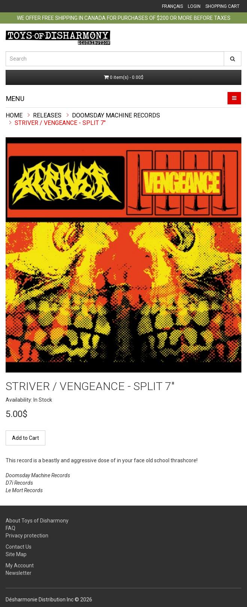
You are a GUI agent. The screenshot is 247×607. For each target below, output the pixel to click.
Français (172, 6)
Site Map (16, 554)
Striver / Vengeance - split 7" (60, 122)
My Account (20, 565)
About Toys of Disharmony (37, 521)
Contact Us (18, 547)
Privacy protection (27, 536)
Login (194, 6)
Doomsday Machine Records (116, 115)
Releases (47, 115)
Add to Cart (25, 438)
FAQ (10, 528)
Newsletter (18, 573)
